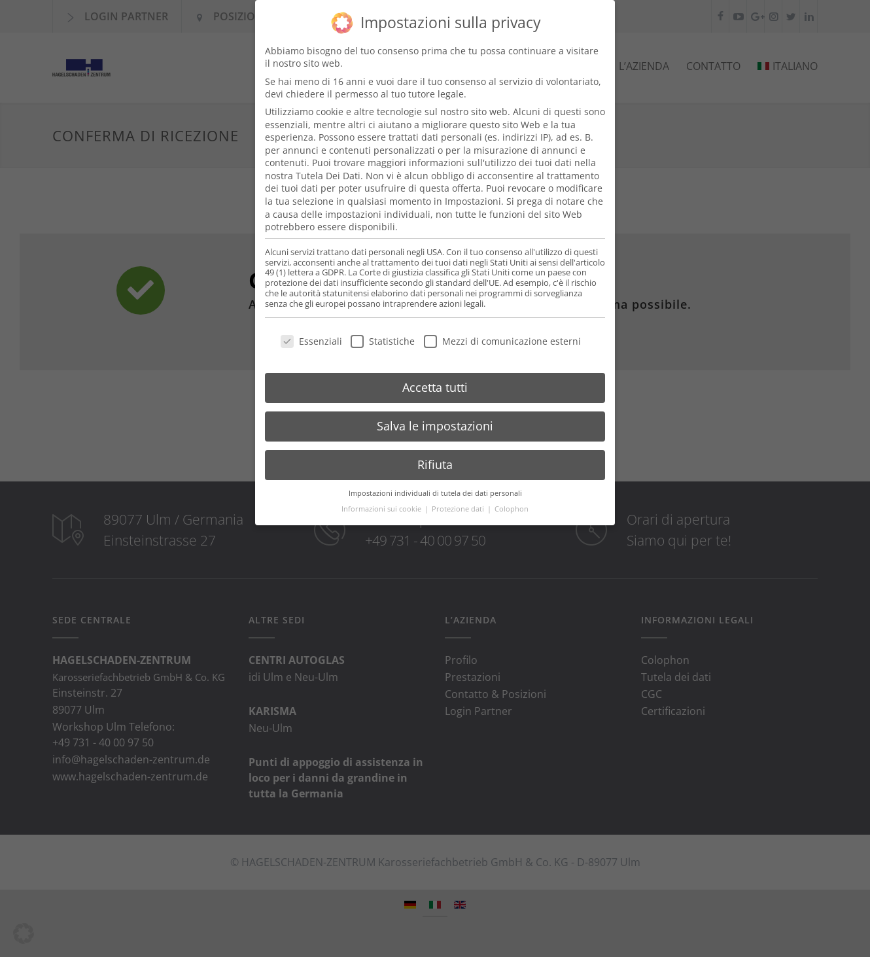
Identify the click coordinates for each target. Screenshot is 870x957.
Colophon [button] (512, 498)
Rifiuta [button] (435, 454)
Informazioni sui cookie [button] (382, 498)
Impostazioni (473, 190)
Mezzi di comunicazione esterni (502, 330)
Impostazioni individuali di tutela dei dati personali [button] (435, 482)
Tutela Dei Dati (328, 165)
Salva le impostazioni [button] (435, 415)
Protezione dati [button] (459, 498)
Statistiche (383, 330)
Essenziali (311, 330)
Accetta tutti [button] (435, 377)
